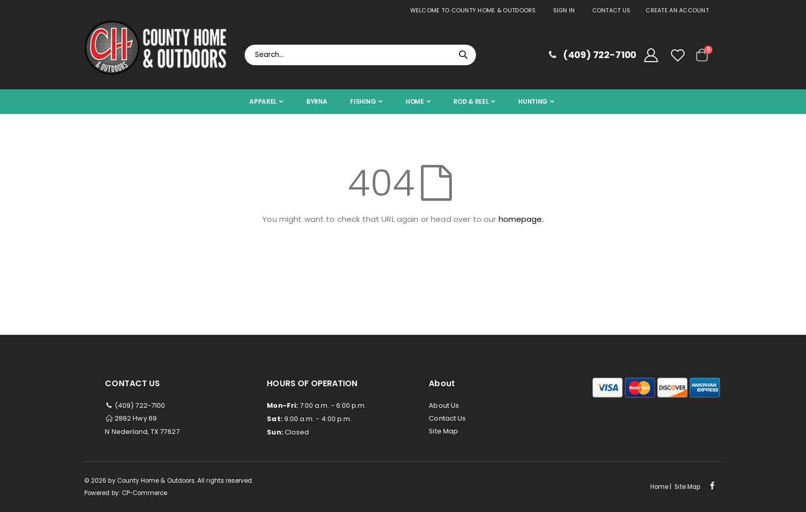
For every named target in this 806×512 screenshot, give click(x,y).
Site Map (443, 431)
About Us (444, 405)
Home (659, 487)
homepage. (521, 219)
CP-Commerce (145, 493)
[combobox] (360, 55)
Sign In (564, 10)
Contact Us (611, 10)
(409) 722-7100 (135, 405)
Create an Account (677, 10)
